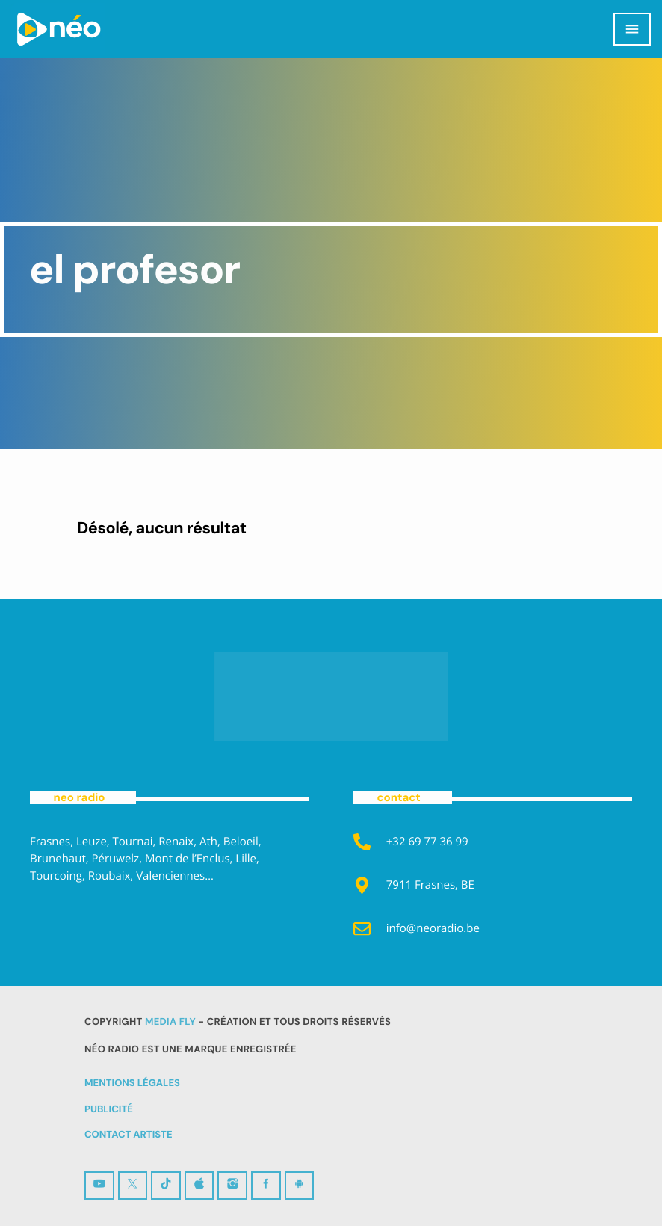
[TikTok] (166, 1186)
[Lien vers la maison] (58, 29)
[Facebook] (266, 1186)
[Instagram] (232, 1186)
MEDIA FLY (170, 1022)
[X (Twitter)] (133, 1186)
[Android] (300, 1186)
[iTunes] (199, 1186)
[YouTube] (99, 1186)
